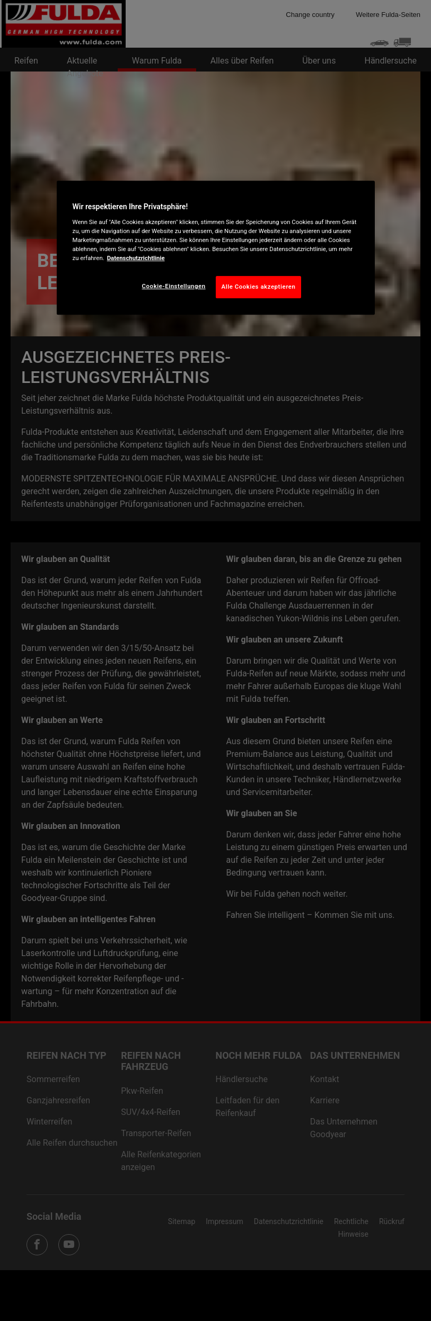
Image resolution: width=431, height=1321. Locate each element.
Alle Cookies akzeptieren (259, 286)
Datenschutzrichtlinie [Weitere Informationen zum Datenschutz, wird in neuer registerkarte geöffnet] (136, 258)
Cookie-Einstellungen (174, 286)
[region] (216, 248)
